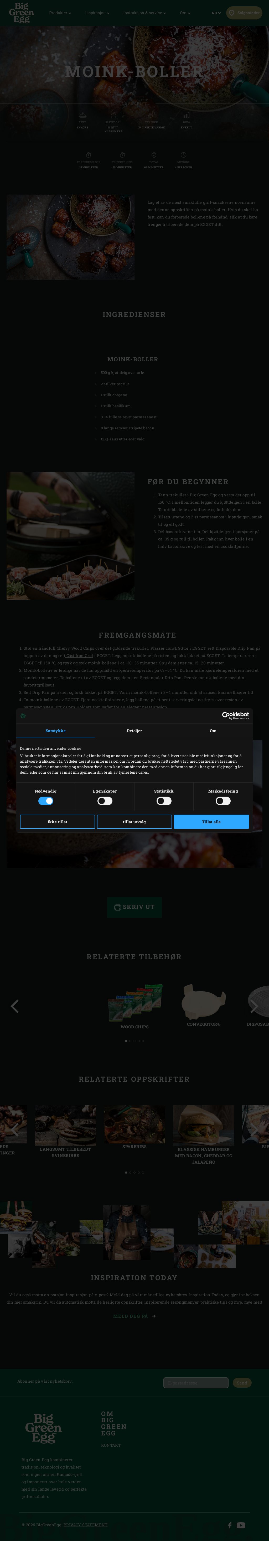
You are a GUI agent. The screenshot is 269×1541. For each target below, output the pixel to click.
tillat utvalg (134, 821)
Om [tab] (213, 730)
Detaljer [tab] (134, 730)
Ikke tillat (57, 821)
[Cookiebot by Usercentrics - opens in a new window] (226, 716)
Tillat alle (211, 821)
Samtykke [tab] (56, 730)
